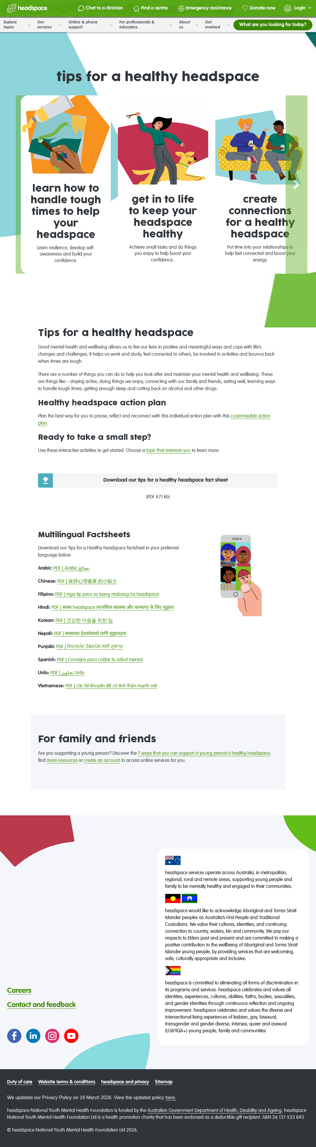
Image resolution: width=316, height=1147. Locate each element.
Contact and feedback (41, 1005)
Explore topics (17, 24)
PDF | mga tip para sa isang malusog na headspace (107, 594)
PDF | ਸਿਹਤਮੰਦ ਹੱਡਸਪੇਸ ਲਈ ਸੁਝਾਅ (89, 647)
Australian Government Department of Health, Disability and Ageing (214, 1110)
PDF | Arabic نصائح (71, 568)
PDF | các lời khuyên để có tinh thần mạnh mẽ (111, 686)
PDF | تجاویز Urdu (67, 673)
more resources (62, 760)
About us (188, 24)
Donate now (258, 8)
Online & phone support (90, 24)
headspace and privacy (125, 1082)
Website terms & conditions (66, 1082)
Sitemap (164, 1082)
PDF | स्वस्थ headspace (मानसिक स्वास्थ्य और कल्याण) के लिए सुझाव (112, 607)
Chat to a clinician (100, 8)
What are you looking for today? (272, 25)
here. (170, 1097)
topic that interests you (168, 450)
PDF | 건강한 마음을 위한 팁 (84, 620)
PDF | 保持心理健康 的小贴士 (87, 581)
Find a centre (150, 8)
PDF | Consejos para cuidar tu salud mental (100, 660)
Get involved (217, 24)
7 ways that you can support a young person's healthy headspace (204, 753)
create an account (102, 760)
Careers (19, 990)
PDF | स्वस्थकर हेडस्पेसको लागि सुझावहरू (90, 633)
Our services (49, 24)
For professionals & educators (145, 24)
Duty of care (19, 1082)
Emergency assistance (205, 8)
